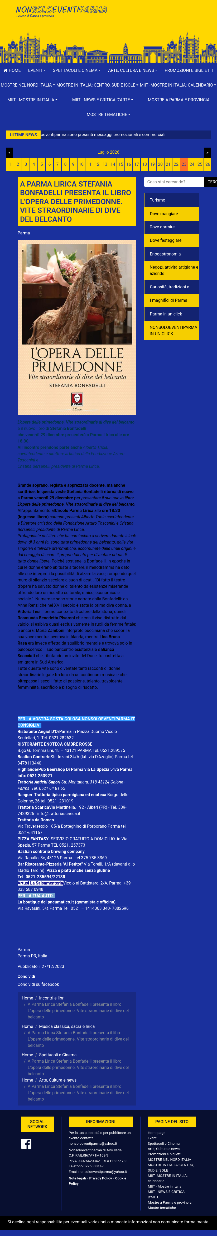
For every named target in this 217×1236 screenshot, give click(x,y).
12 (97, 164)
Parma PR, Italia (32, 955)
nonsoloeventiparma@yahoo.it (93, 1143)
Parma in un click (166, 313)
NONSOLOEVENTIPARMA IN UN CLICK (173, 330)
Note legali (77, 1178)
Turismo (157, 200)
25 (199, 164)
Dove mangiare (164, 213)
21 (168, 164)
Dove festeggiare (166, 240)
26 (207, 164)
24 (192, 164)
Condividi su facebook (38, 984)
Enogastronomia (165, 254)
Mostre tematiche (162, 1207)
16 (128, 164)
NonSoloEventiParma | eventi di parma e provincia (61, 15)
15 (120, 164)
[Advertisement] (156, 21)
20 (160, 164)
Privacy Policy (100, 1178)
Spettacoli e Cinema (164, 1143)
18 (144, 164)
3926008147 (94, 1166)
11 (89, 164)
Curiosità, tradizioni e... (171, 286)
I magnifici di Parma (168, 300)
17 (136, 164)
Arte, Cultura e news (164, 1149)
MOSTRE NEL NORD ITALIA (169, 1159)
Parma (24, 232)
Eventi (153, 1138)
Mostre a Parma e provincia (179, 99)
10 (81, 164)
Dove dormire (162, 226)
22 (176, 164)
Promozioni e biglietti (165, 1154)
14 (112, 164)
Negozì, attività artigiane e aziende (174, 270)
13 (105, 164)
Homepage (156, 1133)
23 (184, 164)
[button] (37, 70)
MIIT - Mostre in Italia (164, 1186)
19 (152, 164)
